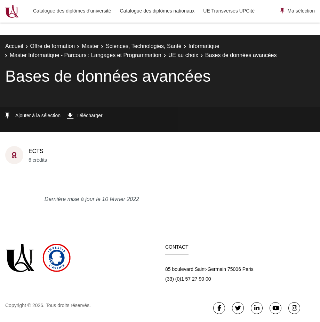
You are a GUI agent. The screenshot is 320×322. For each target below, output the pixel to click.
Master (90, 46)
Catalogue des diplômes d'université (72, 11)
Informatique (204, 46)
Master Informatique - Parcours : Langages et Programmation (85, 55)
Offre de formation (52, 46)
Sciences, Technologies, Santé (144, 46)
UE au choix (183, 55)
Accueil (14, 46)
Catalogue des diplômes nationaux (157, 11)
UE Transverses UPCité (229, 11)
